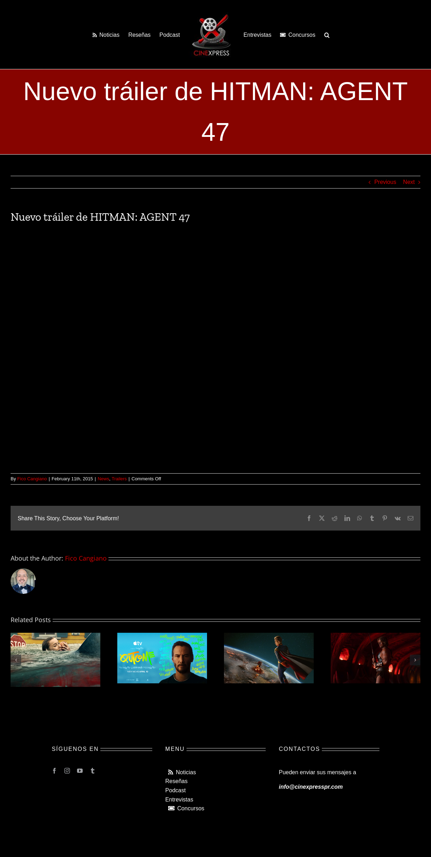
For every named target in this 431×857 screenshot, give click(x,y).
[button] (327, 34)
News (103, 478)
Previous (385, 182)
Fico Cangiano (32, 478)
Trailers (119, 478)
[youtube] (80, 771)
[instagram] (67, 771)
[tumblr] (92, 771)
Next (409, 182)
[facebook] (54, 771)
